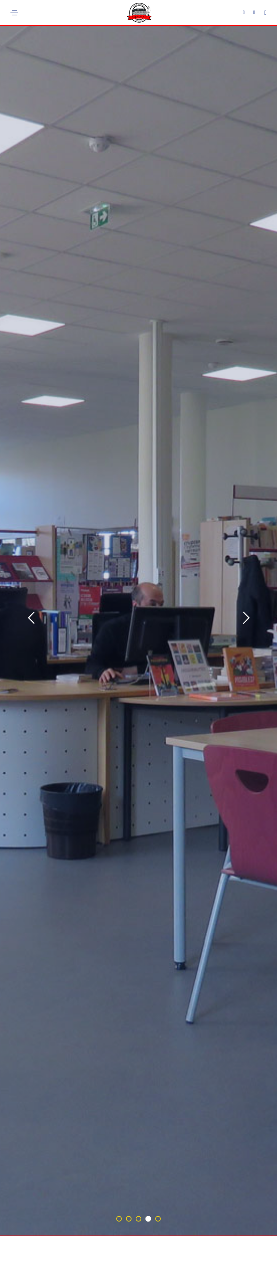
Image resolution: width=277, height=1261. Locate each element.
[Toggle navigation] (14, 12)
